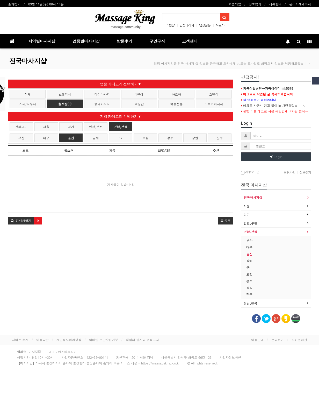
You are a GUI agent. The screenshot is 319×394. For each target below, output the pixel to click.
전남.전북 (250, 303)
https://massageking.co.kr (160, 363)
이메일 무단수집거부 (103, 339)
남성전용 (205, 25)
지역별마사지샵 (41, 41)
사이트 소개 (20, 339)
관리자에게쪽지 (300, 4)
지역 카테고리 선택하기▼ (120, 116)
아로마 (220, 25)
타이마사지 (102, 94)
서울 (46, 126)
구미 (121, 138)
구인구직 (157, 41)
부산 (21, 138)
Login (276, 157)
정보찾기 (255, 4)
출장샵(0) (64, 104)
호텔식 (213, 94)
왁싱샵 (139, 104)
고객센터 (190, 41)
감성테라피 (187, 25)
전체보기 (21, 126)
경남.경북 (250, 231)
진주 (220, 138)
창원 (195, 138)
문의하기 (277, 339)
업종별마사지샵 (86, 41)
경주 (170, 138)
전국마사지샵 (28, 61)
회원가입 (235, 4)
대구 (46, 138)
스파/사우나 (27, 104)
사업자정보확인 (230, 357)
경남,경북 (120, 126)
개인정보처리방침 (68, 339)
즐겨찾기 (14, 4)
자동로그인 (250, 172)
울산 (71, 138)
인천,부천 (96, 126)
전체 (27, 94)
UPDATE (164, 150)
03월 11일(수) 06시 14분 (46, 4)
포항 (145, 138)
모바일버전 (299, 339)
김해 (96, 138)
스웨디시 (65, 94)
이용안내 (257, 339)
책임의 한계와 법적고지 (142, 339)
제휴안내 (275, 4)
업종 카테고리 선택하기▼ (120, 84)
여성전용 (176, 104)
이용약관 (42, 339)
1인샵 (171, 25)
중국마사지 (102, 104)
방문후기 (124, 41)
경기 (71, 126)
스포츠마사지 (213, 104)
